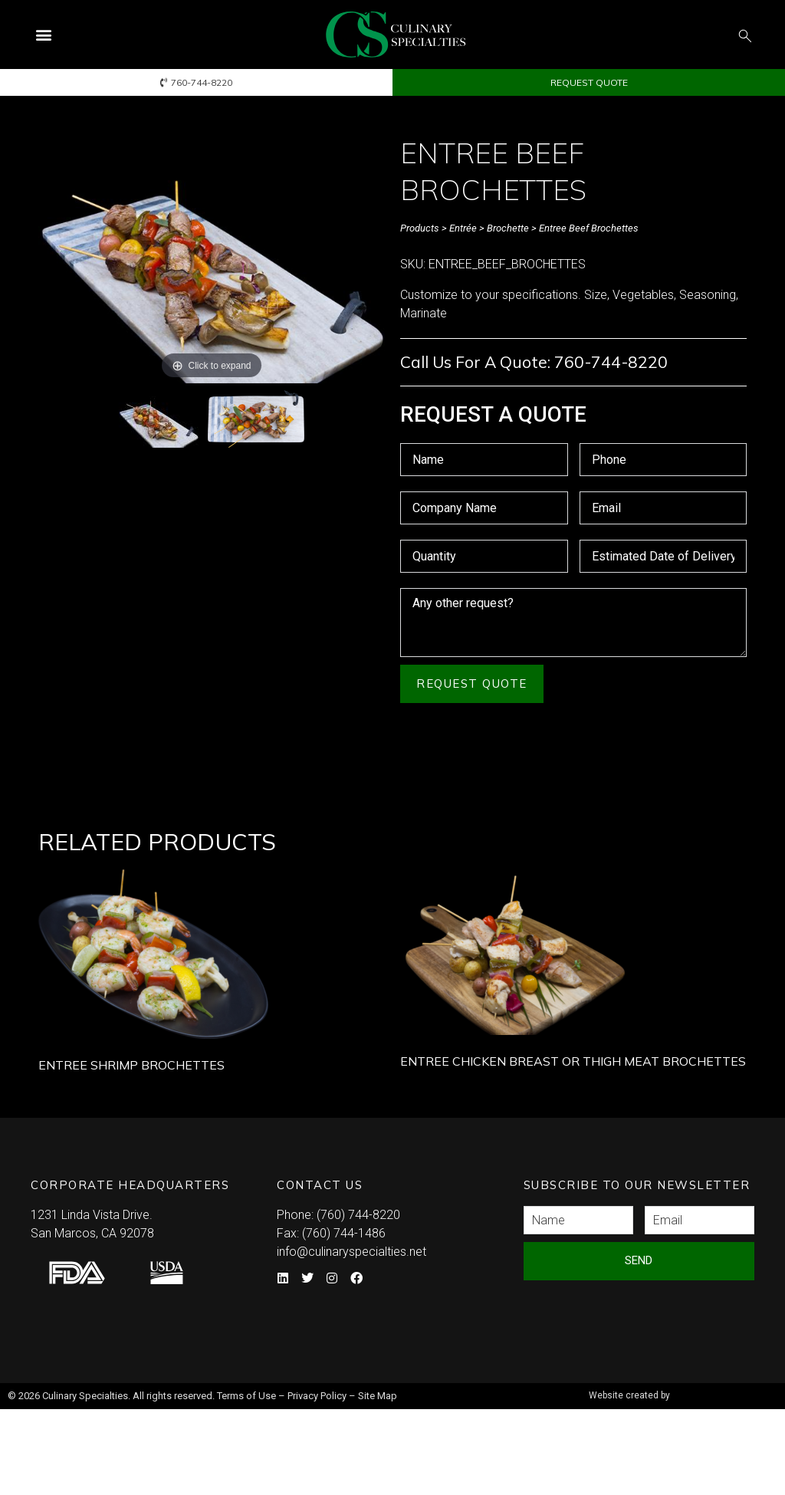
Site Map (377, 1395)
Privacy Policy (317, 1395)
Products (419, 228)
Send (638, 1260)
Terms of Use (246, 1395)
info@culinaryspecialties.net (351, 1251)
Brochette (508, 228)
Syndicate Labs (680, 1388)
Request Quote (471, 683)
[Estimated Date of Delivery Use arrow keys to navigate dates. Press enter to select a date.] (663, 556)
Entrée (463, 228)
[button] (43, 35)
